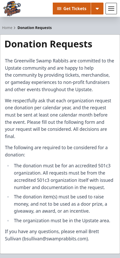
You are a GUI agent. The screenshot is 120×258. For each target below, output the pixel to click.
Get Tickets (71, 8)
